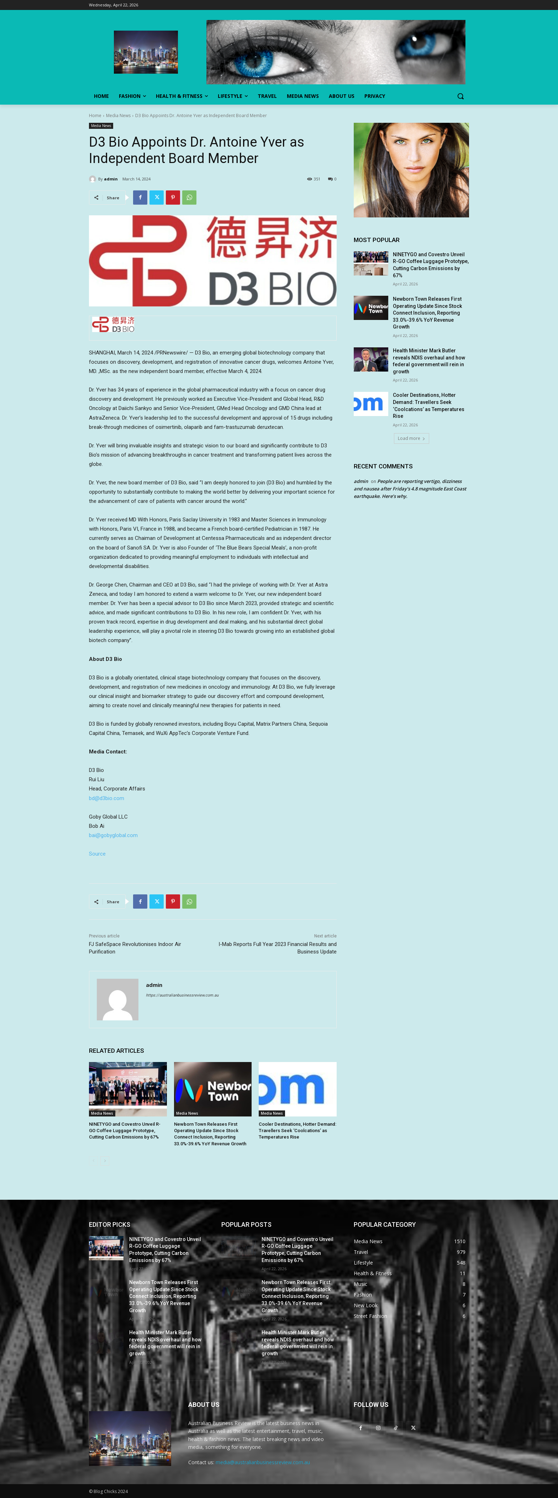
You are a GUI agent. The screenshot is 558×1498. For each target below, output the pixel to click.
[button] (460, 96)
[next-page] (104, 1161)
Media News (118, 115)
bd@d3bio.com (106, 798)
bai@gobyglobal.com (113, 835)
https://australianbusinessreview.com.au (182, 995)
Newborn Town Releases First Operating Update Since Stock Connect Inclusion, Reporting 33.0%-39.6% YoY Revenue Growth (427, 313)
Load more (411, 438)
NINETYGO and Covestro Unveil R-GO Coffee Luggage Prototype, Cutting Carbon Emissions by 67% (124, 1130)
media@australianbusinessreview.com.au (263, 1462)
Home (95, 115)
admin (111, 179)
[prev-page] (93, 1161)
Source (97, 854)
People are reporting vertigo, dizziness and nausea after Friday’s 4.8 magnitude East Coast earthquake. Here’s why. (410, 488)
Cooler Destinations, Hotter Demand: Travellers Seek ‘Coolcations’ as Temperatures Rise (297, 1130)
